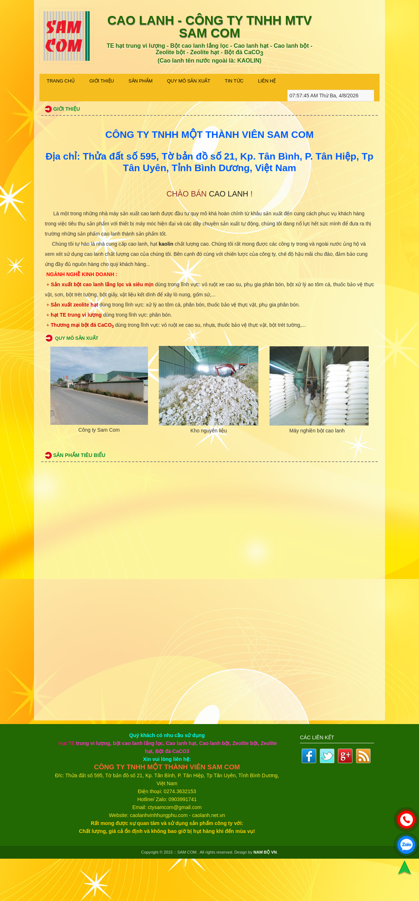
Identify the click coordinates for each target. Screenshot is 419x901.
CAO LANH (228, 194)
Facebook (309, 756)
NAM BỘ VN (265, 852)
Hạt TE (67, 743)
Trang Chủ (61, 81)
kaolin (166, 244)
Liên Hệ (267, 81)
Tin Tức (234, 81)
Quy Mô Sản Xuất (189, 81)
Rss (363, 756)
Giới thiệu (101, 81)
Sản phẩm (140, 81)
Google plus (345, 756)
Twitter (327, 756)
